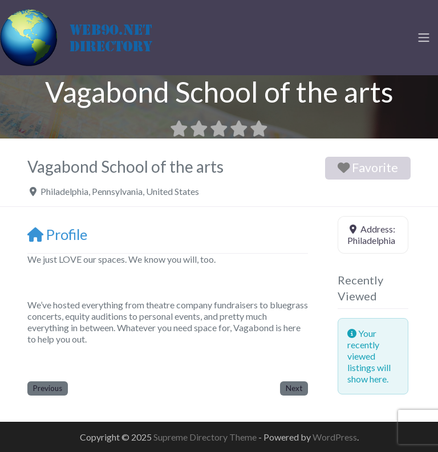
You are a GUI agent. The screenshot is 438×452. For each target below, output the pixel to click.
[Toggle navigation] (423, 38)
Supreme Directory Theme (205, 436)
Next (294, 388)
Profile (57, 234)
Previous (47, 388)
